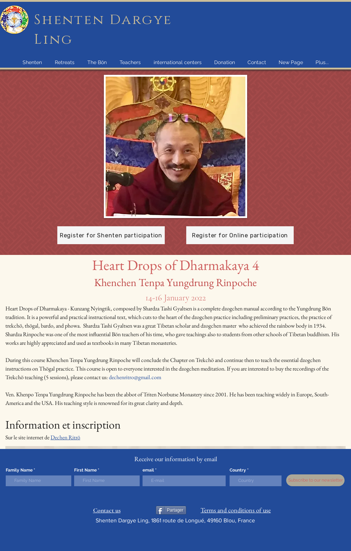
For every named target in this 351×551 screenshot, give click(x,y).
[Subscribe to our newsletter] (315, 480)
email (148, 470)
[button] (32, 62)
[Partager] (171, 510)
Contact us (107, 510)
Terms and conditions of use (236, 510)
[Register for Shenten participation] (111, 235)
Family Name (19, 470)
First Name (85, 470)
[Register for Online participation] (240, 235)
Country (238, 470)
